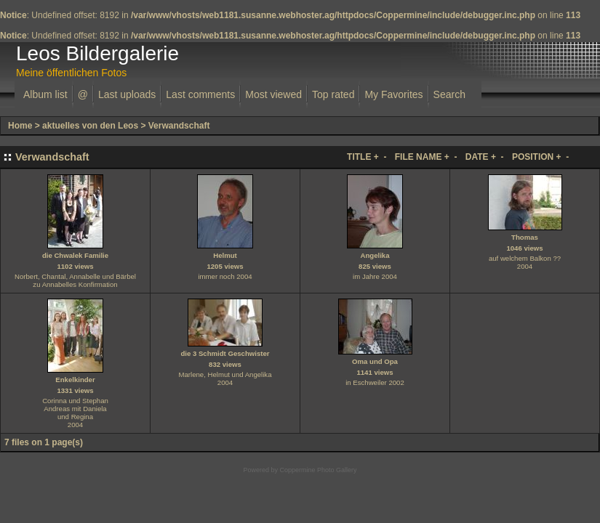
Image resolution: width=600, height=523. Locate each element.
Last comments (200, 94)
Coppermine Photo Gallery (317, 470)
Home (20, 126)
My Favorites (393, 94)
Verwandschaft (179, 126)
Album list (45, 94)
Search (449, 94)
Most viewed (273, 94)
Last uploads (127, 94)
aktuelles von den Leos (90, 126)
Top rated (333, 94)
